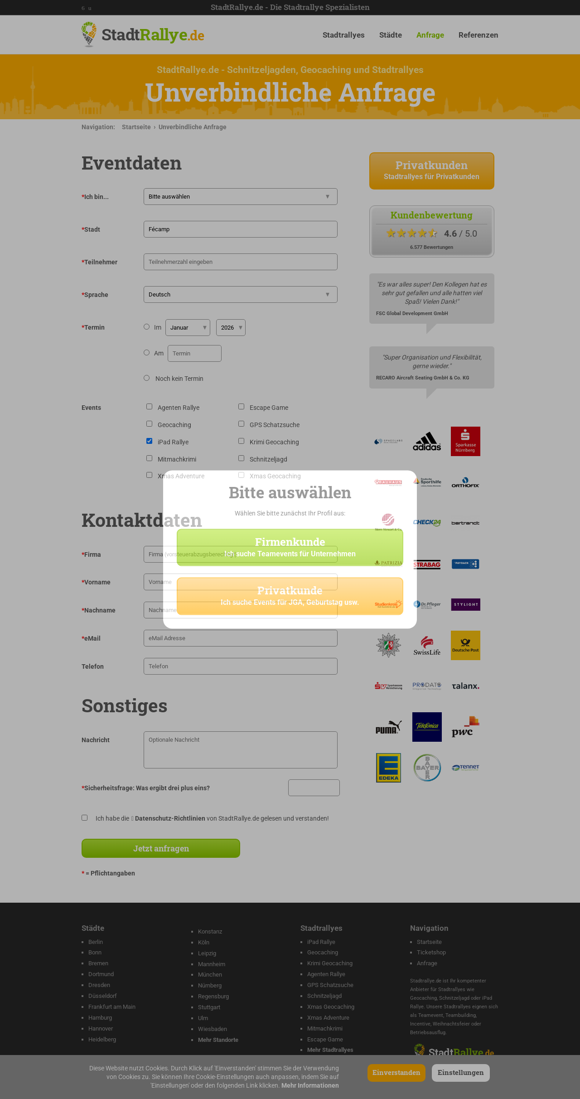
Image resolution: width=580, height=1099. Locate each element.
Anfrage (430, 34)
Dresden (99, 985)
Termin (93, 327)
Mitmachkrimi (325, 1028)
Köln (203, 942)
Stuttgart (209, 1007)
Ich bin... (95, 196)
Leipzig (207, 953)
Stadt (153, 34)
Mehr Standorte (218, 1039)
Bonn (95, 952)
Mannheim (211, 964)
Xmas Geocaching (330, 1006)
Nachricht (96, 740)
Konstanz (210, 931)
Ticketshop (431, 952)
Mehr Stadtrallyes (330, 1049)
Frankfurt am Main (111, 1006)
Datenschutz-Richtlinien (170, 818)
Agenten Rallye (326, 974)
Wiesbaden (212, 1029)
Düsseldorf (102, 995)
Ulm (203, 1018)
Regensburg (213, 996)
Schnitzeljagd (324, 995)
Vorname (96, 582)
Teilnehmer (99, 262)
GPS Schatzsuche (330, 985)
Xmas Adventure (328, 1017)
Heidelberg (102, 1039)
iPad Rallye (321, 942)
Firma (91, 554)
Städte (390, 34)
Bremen (98, 963)
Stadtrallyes (344, 34)
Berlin (95, 942)
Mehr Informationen (310, 1085)
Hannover (100, 1028)
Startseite (136, 127)
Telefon (93, 666)
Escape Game (325, 1039)
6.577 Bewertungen (431, 247)
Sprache (95, 294)
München (210, 974)
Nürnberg (210, 985)
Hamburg (100, 1017)
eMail (91, 638)
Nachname (99, 610)
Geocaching (322, 952)
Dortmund (101, 974)
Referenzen (478, 34)
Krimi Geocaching (330, 963)
